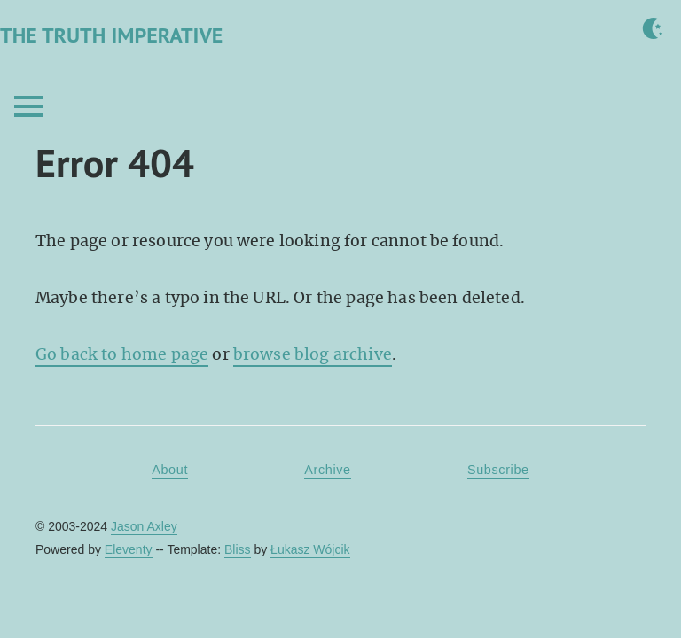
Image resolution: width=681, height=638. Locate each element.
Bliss (237, 549)
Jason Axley (144, 526)
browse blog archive (312, 354)
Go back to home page (121, 354)
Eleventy (129, 549)
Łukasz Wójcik (309, 549)
